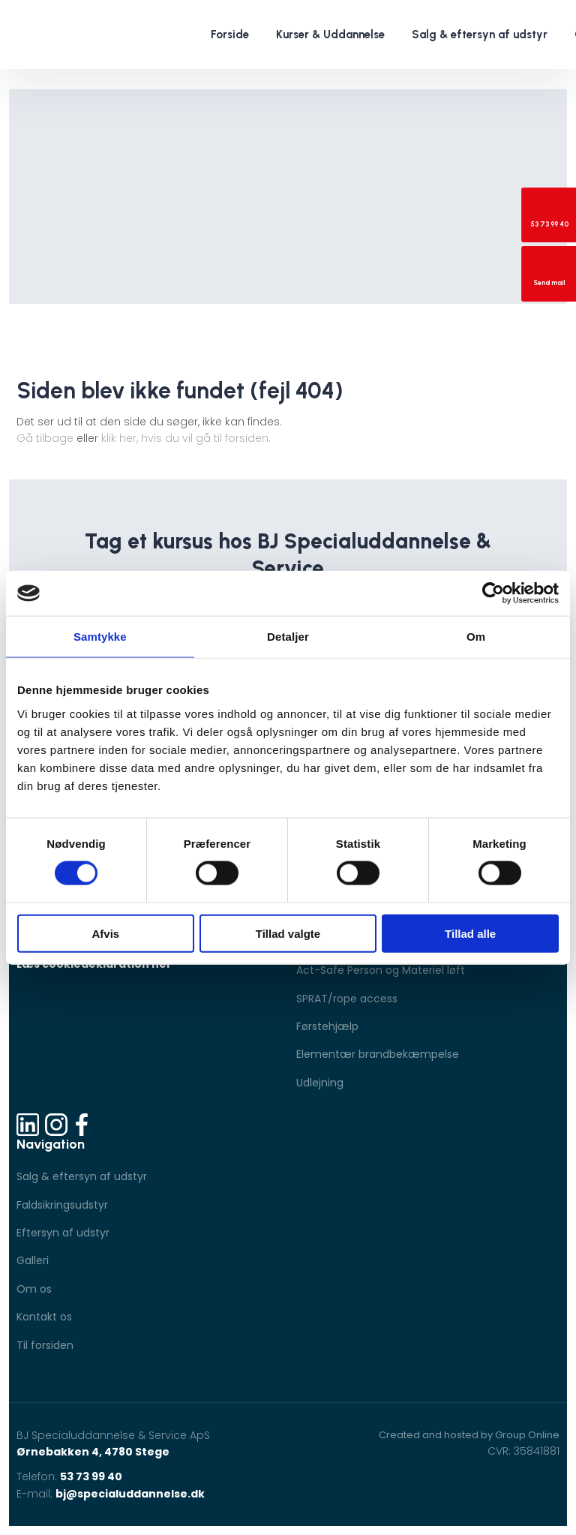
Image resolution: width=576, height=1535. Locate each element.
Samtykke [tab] (100, 636)
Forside (230, 34)
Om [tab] (475, 636)
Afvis (105, 933)
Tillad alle (470, 933)
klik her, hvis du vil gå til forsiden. (186, 438)
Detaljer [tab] (288, 636)
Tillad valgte (288, 933)
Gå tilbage (45, 438)
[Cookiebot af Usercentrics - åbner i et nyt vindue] (493, 593)
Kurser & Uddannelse (330, 34)
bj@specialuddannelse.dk (130, 1493)
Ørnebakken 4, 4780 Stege (93, 1451)
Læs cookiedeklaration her (94, 964)
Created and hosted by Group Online (469, 1435)
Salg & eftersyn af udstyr (480, 34)
